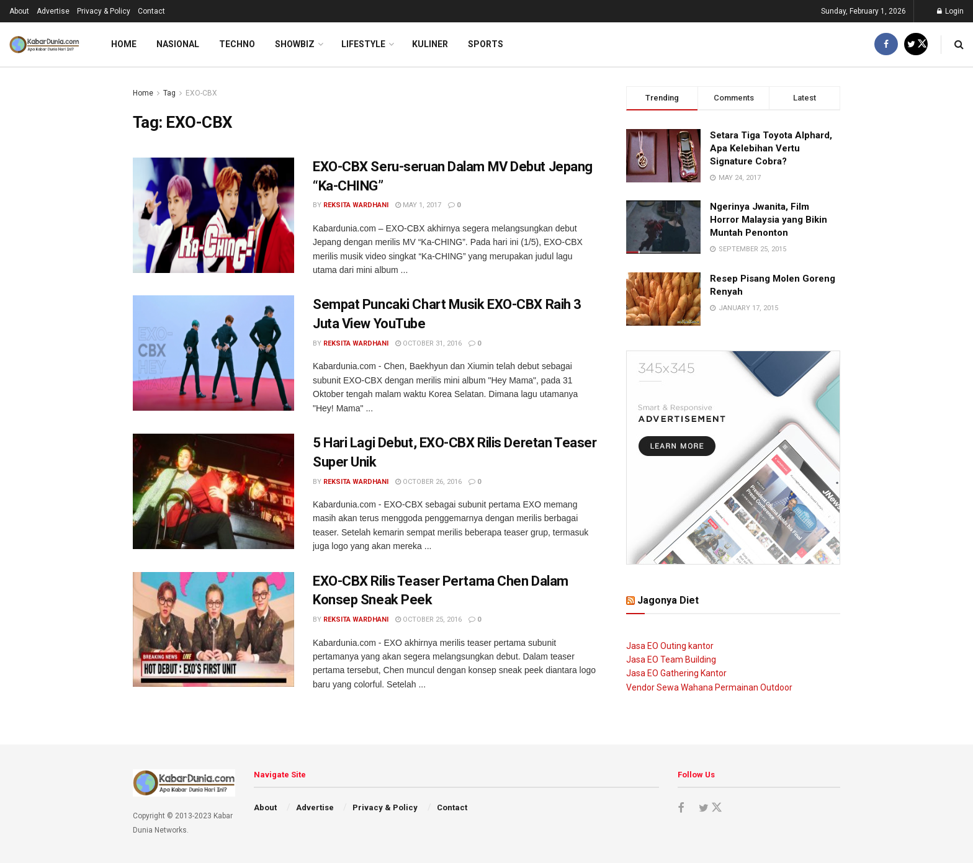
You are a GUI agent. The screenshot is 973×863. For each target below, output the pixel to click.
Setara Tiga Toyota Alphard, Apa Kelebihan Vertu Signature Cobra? (771, 148)
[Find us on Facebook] (886, 44)
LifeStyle (363, 44)
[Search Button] (959, 44)
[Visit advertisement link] (733, 458)
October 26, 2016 (428, 482)
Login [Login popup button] (950, 11)
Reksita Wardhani (355, 205)
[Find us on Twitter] (916, 44)
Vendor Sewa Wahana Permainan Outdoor (709, 687)
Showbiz (295, 44)
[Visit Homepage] (44, 44)
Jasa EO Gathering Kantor (676, 673)
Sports (485, 44)
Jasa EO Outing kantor (670, 646)
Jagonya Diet (668, 600)
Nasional (177, 44)
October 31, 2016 (428, 343)
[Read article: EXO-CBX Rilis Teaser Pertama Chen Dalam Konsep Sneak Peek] (213, 629)
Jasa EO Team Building (671, 659)
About (19, 11)
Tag (169, 93)
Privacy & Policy (103, 11)
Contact (151, 11)
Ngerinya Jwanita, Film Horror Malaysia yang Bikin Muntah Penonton (768, 219)
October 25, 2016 (428, 619)
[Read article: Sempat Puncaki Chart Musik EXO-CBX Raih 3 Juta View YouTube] (213, 353)
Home (124, 44)
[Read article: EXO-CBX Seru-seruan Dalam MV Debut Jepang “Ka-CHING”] (213, 215)
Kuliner (430, 44)
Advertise (53, 11)
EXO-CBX (201, 93)
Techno (237, 44)
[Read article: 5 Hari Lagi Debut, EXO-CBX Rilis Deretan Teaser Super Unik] (213, 491)
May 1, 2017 (418, 205)
